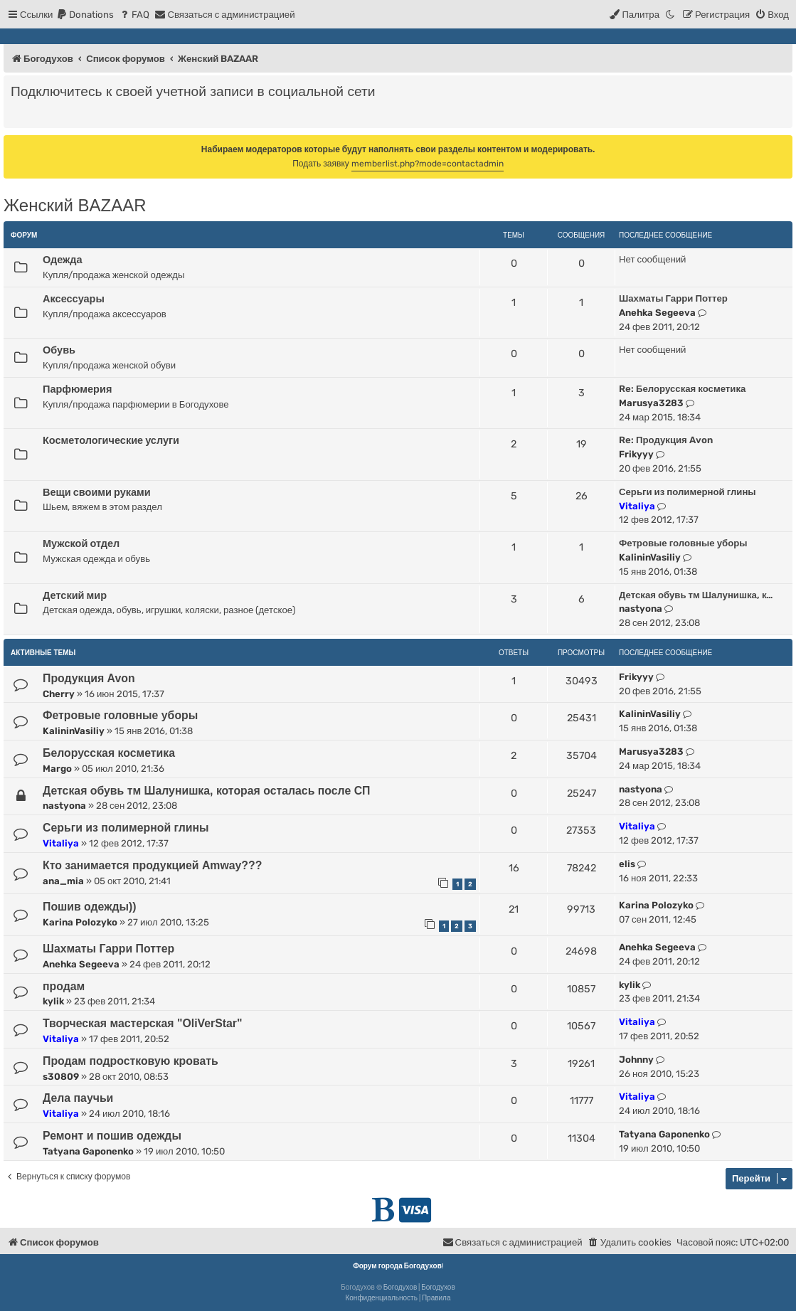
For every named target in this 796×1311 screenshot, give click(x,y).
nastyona (640, 608)
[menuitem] (85, 14)
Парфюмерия (77, 389)
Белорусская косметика (109, 753)
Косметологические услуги (111, 440)
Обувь (59, 350)
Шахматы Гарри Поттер (673, 298)
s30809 (61, 1076)
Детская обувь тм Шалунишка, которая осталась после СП (206, 791)
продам (64, 986)
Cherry (59, 694)
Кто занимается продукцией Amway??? (152, 865)
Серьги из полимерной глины (687, 492)
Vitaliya (637, 506)
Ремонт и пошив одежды (112, 1136)
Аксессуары (74, 298)
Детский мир (75, 595)
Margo (57, 768)
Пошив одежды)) (90, 907)
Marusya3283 (651, 403)
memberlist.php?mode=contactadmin (427, 164)
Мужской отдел (81, 543)
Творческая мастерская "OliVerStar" (143, 1023)
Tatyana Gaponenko (88, 1151)
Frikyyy (636, 454)
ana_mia (63, 881)
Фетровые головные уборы (683, 543)
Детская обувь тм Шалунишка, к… (696, 595)
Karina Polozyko (80, 922)
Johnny (636, 1059)
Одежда (63, 259)
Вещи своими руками (97, 492)
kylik (53, 1001)
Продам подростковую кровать (130, 1061)
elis (627, 864)
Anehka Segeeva (657, 312)
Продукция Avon (89, 678)
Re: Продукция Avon (666, 440)
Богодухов (400, 1287)
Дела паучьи (78, 1098)
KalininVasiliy (650, 557)
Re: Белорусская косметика (682, 388)
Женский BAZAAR (75, 205)
